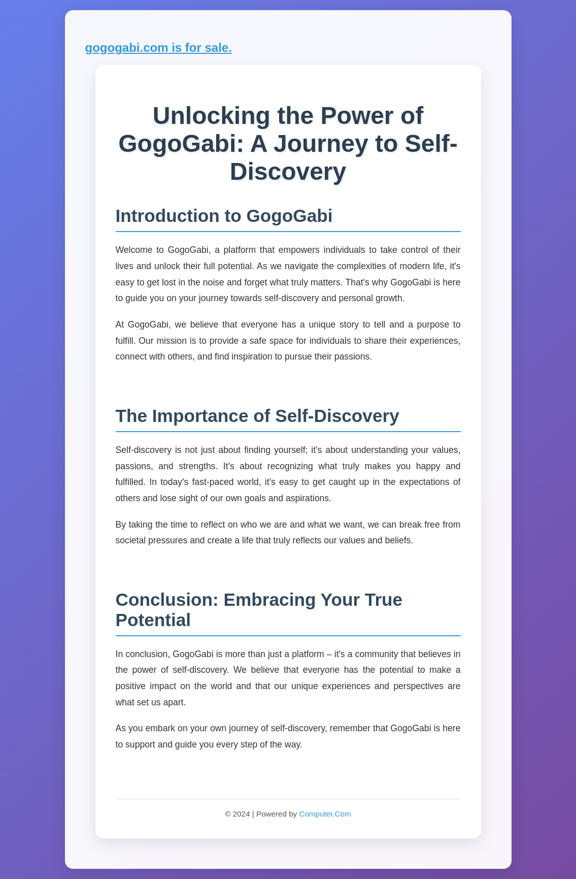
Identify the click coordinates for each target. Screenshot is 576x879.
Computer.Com (325, 813)
